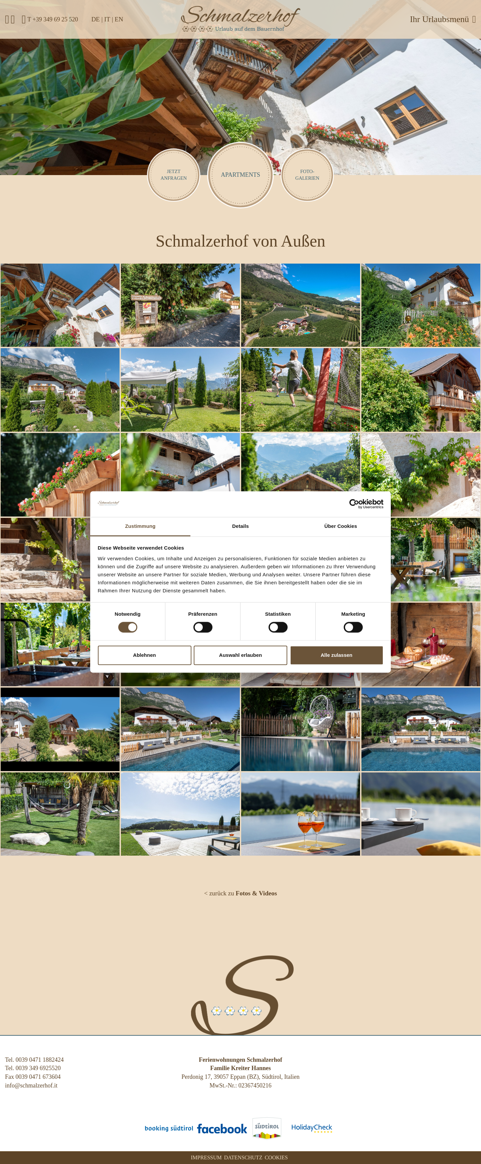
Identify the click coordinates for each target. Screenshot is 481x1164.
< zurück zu (240, 893)
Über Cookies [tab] (340, 526)
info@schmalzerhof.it (31, 1085)
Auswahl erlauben (240, 655)
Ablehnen (144, 655)
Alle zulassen (336, 655)
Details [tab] (240, 526)
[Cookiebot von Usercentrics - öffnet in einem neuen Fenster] (354, 504)
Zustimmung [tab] (140, 526)
